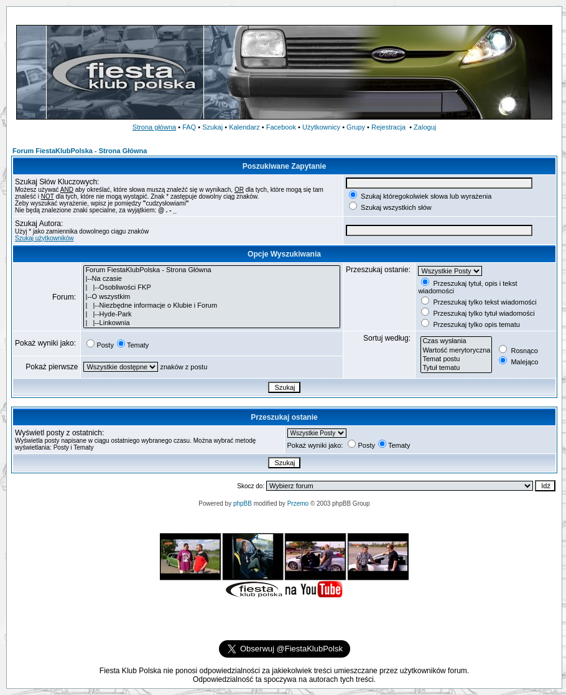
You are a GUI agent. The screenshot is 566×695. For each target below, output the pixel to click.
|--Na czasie (212, 279)
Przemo (298, 503)
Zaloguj (425, 127)
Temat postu (456, 359)
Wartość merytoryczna (456, 350)
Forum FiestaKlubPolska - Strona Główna (79, 150)
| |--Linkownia (212, 323)
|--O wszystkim (212, 297)
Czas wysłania (456, 341)
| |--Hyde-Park (212, 314)
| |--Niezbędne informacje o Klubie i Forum (212, 305)
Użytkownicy (321, 127)
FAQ (189, 127)
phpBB (242, 503)
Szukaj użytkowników (44, 238)
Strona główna (154, 127)
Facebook (281, 127)
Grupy (355, 127)
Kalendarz (244, 127)
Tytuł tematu (456, 368)
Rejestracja (388, 127)
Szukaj (212, 127)
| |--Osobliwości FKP (212, 287)
